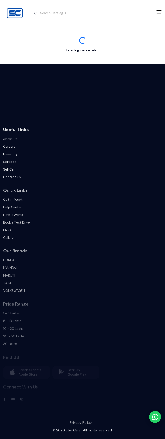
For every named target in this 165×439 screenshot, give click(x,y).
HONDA (8, 262)
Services (9, 163)
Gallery (8, 239)
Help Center (12, 209)
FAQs (7, 232)
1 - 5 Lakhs (11, 315)
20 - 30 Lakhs (14, 338)
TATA (7, 285)
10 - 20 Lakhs (13, 330)
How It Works (13, 216)
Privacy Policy (81, 424)
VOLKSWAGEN (14, 292)
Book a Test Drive (16, 224)
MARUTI (9, 277)
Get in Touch (13, 201)
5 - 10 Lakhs (12, 323)
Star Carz (73, 431)
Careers (9, 147)
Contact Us (12, 178)
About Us (10, 140)
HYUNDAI (10, 270)
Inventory (10, 155)
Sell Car (9, 170)
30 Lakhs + (11, 345)
